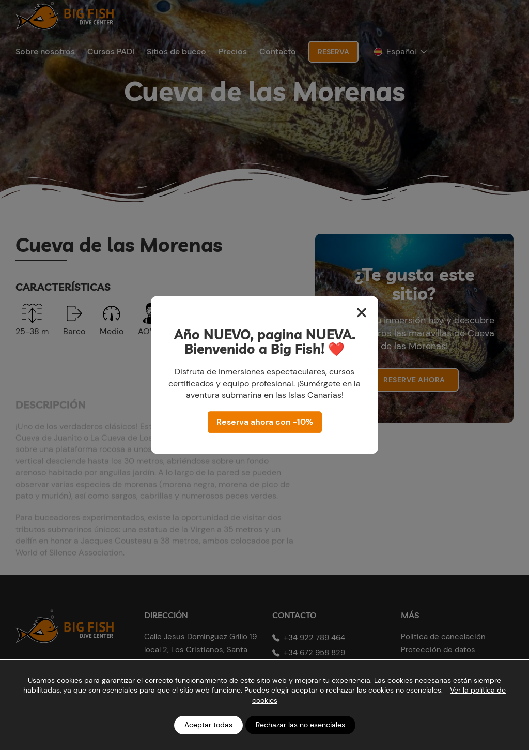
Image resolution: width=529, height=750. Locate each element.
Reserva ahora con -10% (264, 422)
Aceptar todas (208, 724)
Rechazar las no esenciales (300, 724)
